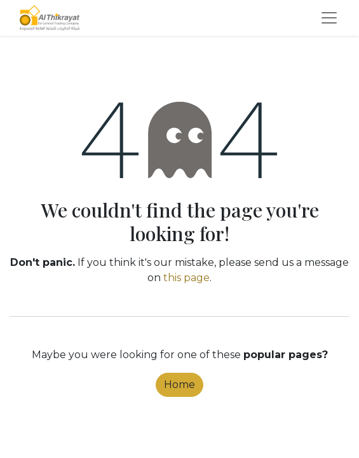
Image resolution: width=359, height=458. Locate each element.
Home (179, 384)
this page (186, 278)
